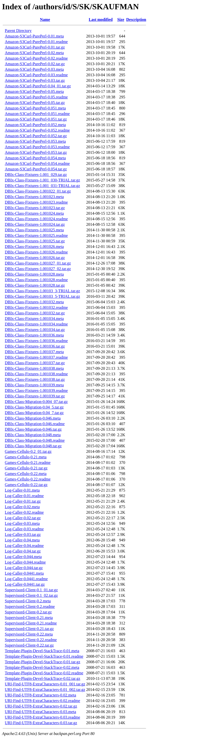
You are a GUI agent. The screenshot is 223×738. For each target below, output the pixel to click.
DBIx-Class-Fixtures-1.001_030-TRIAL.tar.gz (42, 180)
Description (136, 19)
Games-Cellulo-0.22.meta (25, 473)
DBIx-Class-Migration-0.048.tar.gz (33, 446)
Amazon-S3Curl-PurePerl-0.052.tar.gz (36, 136)
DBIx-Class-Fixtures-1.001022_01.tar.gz (38, 191)
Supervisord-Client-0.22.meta (29, 634)
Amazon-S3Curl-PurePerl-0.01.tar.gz (35, 47)
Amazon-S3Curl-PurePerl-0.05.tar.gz (35, 102)
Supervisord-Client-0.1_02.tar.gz (31, 595)
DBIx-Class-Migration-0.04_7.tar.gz (34, 413)
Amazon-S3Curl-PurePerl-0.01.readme (36, 42)
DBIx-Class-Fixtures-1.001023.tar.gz (35, 208)
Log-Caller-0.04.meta (22, 540)
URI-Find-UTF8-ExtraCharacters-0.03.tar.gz (41, 723)
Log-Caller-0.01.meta (22, 490)
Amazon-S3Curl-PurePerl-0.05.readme (36, 97)
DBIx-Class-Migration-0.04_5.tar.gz (34, 407)
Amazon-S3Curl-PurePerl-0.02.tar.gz (35, 64)
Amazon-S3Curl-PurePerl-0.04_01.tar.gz (38, 86)
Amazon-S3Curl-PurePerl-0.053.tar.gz (36, 152)
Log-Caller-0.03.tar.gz (23, 534)
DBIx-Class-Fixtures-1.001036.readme (36, 341)
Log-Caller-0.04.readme (24, 545)
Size (120, 19)
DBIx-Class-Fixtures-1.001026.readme (36, 252)
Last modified (101, 19)
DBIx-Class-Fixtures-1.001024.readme (36, 219)
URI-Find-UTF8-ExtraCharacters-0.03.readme (42, 717)
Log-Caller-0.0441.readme (26, 579)
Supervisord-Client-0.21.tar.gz (29, 628)
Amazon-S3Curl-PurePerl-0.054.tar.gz (36, 169)
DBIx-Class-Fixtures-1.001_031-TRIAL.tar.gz (42, 185)
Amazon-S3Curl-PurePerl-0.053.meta (35, 141)
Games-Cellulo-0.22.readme (27, 479)
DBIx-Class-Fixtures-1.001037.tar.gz (35, 363)
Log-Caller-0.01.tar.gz (23, 501)
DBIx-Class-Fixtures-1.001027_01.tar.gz (38, 263)
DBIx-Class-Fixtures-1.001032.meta (34, 302)
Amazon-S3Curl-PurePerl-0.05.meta (34, 91)
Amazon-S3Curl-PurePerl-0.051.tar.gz (36, 119)
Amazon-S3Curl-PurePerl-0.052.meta (35, 125)
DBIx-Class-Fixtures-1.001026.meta (34, 246)
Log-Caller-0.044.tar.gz (24, 568)
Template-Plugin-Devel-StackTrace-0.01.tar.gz (42, 662)
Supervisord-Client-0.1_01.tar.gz (31, 590)
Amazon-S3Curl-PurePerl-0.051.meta (35, 108)
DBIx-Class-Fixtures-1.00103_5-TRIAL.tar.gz (42, 296)
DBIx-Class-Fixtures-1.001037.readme (36, 357)
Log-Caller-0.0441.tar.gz (25, 584)
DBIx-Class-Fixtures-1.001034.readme (36, 324)
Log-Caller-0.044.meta (23, 557)
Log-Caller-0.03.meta (22, 523)
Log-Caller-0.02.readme (24, 512)
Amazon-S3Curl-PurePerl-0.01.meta (34, 36)
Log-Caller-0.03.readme (24, 529)
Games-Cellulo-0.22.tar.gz (26, 485)
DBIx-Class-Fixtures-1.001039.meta (34, 385)
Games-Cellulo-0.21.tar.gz (26, 468)
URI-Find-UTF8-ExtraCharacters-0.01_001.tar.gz (45, 684)
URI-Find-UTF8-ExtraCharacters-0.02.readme (42, 700)
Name (45, 19)
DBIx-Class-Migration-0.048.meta (33, 435)
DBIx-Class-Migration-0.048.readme (35, 440)
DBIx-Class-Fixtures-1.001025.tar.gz (35, 241)
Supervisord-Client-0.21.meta (29, 617)
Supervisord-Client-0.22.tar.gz (29, 645)
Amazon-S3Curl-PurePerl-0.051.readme (37, 114)
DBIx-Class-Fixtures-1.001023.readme (36, 202)
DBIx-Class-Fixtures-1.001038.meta (34, 368)
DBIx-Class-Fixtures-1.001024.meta (34, 213)
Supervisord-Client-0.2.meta (28, 601)
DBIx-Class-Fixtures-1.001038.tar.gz (35, 379)
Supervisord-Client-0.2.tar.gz (28, 612)
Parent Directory (18, 30)
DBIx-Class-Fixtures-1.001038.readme (36, 374)
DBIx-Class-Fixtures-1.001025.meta (34, 230)
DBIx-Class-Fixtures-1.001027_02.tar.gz (38, 269)
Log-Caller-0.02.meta (22, 507)
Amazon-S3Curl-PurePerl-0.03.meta (34, 69)
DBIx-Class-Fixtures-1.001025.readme (36, 235)
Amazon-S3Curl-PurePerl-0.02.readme (36, 58)
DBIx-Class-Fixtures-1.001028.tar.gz (35, 285)
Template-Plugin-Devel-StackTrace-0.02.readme (44, 673)
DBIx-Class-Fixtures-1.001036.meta (34, 335)
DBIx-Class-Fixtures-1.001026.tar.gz (35, 257)
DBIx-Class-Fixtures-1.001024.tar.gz (35, 224)
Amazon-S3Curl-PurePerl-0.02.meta (34, 53)
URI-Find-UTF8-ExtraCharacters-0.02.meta (40, 695)
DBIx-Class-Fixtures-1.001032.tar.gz (35, 313)
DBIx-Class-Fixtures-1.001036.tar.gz (35, 346)
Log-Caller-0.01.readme (24, 496)
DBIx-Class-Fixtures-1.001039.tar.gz (35, 396)
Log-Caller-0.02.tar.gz (23, 518)
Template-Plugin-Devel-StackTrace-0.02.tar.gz (42, 678)
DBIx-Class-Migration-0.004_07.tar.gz (36, 401)
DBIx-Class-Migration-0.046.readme (35, 424)
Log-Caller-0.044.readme (25, 562)
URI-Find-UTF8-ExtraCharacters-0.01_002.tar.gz (45, 689)
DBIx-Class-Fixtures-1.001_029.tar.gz (36, 174)
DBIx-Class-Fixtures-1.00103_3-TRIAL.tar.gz (42, 291)
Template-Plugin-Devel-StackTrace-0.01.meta (42, 651)
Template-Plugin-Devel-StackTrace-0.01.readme (44, 656)
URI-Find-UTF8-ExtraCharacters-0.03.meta (40, 712)
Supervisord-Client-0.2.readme (30, 606)
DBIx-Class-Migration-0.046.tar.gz (33, 429)
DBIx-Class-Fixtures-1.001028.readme (36, 280)
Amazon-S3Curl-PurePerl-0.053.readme (37, 147)
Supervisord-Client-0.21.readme (31, 623)
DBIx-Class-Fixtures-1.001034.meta (34, 318)
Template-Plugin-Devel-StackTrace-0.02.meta (42, 667)
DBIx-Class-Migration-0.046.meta (33, 418)
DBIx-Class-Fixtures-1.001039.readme (36, 390)
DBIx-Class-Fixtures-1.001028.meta (34, 274)
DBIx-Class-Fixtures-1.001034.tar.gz (35, 329)
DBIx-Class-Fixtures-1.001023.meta (34, 197)
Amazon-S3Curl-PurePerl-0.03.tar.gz (35, 80)
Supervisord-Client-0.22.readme (31, 640)
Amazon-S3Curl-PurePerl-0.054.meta (35, 158)
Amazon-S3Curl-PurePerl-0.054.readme (37, 163)
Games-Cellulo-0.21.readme (27, 462)
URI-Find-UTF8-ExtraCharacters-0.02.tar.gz (41, 706)
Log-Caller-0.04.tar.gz (23, 551)
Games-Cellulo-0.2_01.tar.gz (28, 451)
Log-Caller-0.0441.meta (24, 573)
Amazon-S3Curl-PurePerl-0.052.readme (37, 130)
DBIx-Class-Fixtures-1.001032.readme (36, 307)
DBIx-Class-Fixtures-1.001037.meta (34, 352)
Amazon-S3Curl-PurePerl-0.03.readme (36, 75)
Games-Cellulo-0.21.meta (25, 457)
